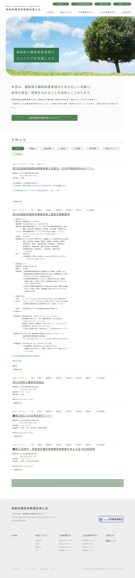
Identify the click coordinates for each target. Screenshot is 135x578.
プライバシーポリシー (31, 569)
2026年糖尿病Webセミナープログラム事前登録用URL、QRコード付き (36, 190)
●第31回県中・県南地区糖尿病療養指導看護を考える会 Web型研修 (54, 449)
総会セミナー (111, 148)
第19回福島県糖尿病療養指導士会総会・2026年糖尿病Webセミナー (54, 168)
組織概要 (38, 540)
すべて (17, 148)
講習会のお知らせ (65, 544)
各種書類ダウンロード (66, 550)
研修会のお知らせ (88, 547)
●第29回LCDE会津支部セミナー (32, 415)
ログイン (54, 569)
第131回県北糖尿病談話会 (28, 382)
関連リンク (111, 540)
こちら (28, 399)
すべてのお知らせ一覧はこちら (67, 483)
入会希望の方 (65, 535)
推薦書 (15, 366)
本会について (41, 535)
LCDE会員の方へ (90, 535)
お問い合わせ (104, 4)
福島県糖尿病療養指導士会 (30, 508)
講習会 (32, 148)
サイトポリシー (16, 569)
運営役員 (38, 547)
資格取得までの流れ (65, 540)
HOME (15, 535)
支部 (36, 550)
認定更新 (93, 148)
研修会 (63, 148)
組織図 (37, 544)
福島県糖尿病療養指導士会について (31, 117)
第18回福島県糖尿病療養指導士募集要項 (26, 356)
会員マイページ (123, 4)
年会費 (77, 148)
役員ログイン (62, 4)
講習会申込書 (17, 361)
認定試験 (47, 148)
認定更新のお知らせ (89, 540)
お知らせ (110, 535)
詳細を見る (18, 201)
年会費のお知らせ (88, 544)
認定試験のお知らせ (65, 547)
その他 (18, 154)
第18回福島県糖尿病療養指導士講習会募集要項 (41, 214)
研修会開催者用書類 (83, 4)
